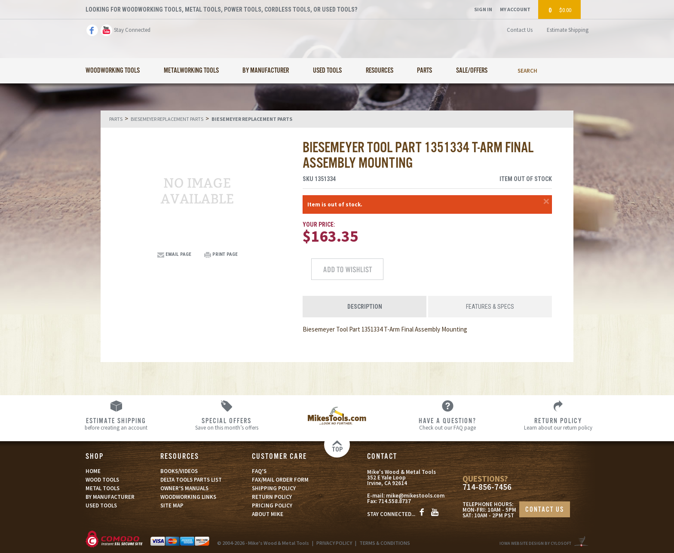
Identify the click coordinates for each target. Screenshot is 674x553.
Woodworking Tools (113, 70)
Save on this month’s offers (227, 423)
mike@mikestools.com (415, 495)
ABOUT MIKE (267, 514)
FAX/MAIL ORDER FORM (280, 479)
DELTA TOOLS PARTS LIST (191, 479)
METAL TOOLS (102, 488)
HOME (93, 471)
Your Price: (319, 224)
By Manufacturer (265, 70)
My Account (515, 9)
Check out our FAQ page (447, 423)
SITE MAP (172, 505)
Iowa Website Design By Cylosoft (535, 543)
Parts (424, 70)
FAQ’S (259, 471)
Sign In (483, 9)
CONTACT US (544, 509)
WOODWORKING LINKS (188, 497)
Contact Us (520, 30)
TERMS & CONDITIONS (384, 543)
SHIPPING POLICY (274, 488)
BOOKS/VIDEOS (179, 471)
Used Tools (327, 70)
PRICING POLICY (272, 505)
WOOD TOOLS (102, 479)
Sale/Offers (471, 70)
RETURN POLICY (272, 497)
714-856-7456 (487, 487)
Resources (379, 70)
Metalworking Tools (191, 70)
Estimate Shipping (567, 30)
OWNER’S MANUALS (184, 488)
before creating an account (116, 423)
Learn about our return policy (558, 423)
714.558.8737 (394, 501)
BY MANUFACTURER (110, 497)
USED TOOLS (101, 505)
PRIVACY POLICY (334, 543)
